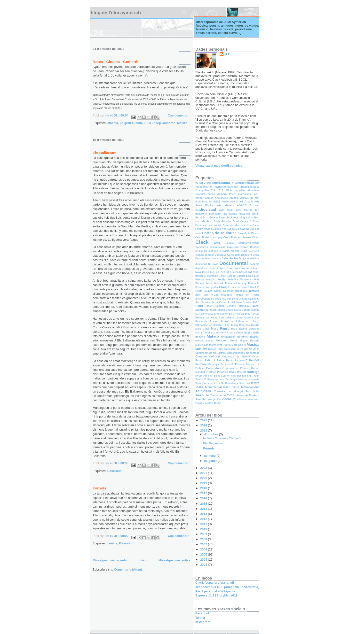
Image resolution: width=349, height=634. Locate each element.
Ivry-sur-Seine (230, 298)
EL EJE (210, 272)
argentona (201, 201)
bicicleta (232, 217)
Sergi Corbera (203, 383)
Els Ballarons (104, 153)
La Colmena (202, 313)
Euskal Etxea (245, 276)
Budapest (201, 225)
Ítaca (218, 298)
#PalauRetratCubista (245, 182)
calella (235, 229)
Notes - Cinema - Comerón (116, 62)
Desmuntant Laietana (208, 258)
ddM (237, 255)
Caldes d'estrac (222, 229)
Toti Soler (252, 391)
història (254, 290)
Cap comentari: (179, 115)
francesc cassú (239, 287)
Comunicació (218, 247)
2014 (204, 508)
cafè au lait (215, 225)
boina (249, 217)
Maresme (253, 328)
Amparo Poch (226, 194)
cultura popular (204, 255)
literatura (227, 321)
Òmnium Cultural (207, 356)
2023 (204, 430)
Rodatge (253, 372)
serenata (254, 379)
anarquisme (245, 194)
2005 (204, 554)
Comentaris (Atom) (128, 569)
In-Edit (215, 295)
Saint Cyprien (222, 375)
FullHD (254, 287)
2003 (204, 564)
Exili (256, 276)
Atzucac (254, 205)
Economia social (238, 268)
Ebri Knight (217, 268)
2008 (204, 539)
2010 (204, 529)
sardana (219, 379)
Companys (201, 247)
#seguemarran (203, 187)
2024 (204, 425)
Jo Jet (231, 302)
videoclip (228, 399)
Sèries (216, 383)
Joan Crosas (243, 302)
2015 (204, 503)
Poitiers (200, 368)
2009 (204, 534)
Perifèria (200, 364)
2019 (204, 483)
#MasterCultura (218, 183)
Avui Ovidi (226, 210)
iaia (206, 295)
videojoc (242, 399)
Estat (222, 276)
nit (246, 349)
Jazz (198, 302)
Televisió (203, 391)
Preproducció (215, 368)
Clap (217, 242)
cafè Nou (246, 225)
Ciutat (255, 237)
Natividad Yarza (233, 349)
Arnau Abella (229, 201)
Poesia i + (252, 364)
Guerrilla (228, 291)
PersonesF (227, 364)
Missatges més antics (174, 560)
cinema (112, 123)
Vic (219, 399)
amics (211, 194)
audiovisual (205, 209)
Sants (210, 379)
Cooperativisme (237, 247)
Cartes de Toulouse (219, 233)
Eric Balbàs (237, 272)
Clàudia (229, 243)
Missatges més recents (110, 560)
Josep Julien (217, 310)
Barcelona (215, 213)
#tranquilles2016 (205, 190)
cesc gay (217, 237)
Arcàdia (234, 198)
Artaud (249, 201)
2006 (204, 549)
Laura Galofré (244, 317)
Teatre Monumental (208, 387)
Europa (231, 276)
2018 (204, 488)
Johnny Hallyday (238, 306)
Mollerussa (201, 345)
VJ (206, 403)
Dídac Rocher (230, 258)
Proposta (222, 372)
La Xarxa (211, 317)
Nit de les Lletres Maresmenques (225, 353)
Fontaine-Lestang (235, 283)
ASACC (242, 205)
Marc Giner (202, 328)
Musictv (201, 349)
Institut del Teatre (247, 295)
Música (253, 344)
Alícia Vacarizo (235, 190)
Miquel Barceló (249, 340)
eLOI (227, 54)
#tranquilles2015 (249, 187)
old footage (252, 353)
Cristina (254, 247)
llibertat (217, 325)
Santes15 (200, 379)
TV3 (229, 395)
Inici (142, 560)
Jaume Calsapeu (249, 298)
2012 (204, 519)
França (224, 287)
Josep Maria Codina (238, 310)
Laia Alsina (226, 317)
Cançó (244, 228)
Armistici (214, 201)
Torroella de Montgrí (228, 391)
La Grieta (234, 313)
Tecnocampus (250, 387)
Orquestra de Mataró (236, 356)
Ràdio (232, 372)
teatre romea (231, 387)
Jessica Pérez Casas (214, 302)
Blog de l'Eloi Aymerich (116, 12)
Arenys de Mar (249, 198)
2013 (204, 514)
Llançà (255, 321)
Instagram (202, 622)
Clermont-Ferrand (248, 243)
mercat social (204, 340)
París (229, 360)
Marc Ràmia (220, 328)
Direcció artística (249, 258)
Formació (253, 283)
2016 (204, 498)
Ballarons (114, 471)
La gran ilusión (131, 123)
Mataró (182, 123)
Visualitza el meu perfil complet (218, 165)
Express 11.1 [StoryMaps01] (216, 595)
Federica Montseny (240, 279)
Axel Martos (244, 210)
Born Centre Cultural (246, 221)
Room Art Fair (204, 375)
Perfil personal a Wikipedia (215, 591)
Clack (202, 242)
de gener (211, 461)
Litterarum (242, 321)
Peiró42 (254, 360)
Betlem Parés (217, 217)
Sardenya (231, 379)
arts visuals (225, 205)
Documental (233, 263)
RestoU (241, 372)
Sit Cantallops (229, 383)
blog (242, 217)
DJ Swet (213, 264)
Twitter (200, 617)
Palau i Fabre (214, 360)
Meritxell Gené (226, 340)
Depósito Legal (250, 255)
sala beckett (238, 375)
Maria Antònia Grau (207, 332)
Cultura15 (220, 255)
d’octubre (211, 434)
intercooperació (204, 298)
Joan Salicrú (215, 306)
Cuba (244, 251)
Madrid (255, 325)
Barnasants (230, 213)
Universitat (240, 395)
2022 (204, 468)
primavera (232, 368)
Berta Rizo (201, 217)
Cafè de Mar (231, 225)
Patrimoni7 (241, 360)
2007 (204, 544)
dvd (206, 268)
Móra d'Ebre (238, 345)
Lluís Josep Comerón (159, 123)
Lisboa (214, 321)
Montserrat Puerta (219, 345)
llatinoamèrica (203, 325)
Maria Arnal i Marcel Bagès (236, 332)
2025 (204, 420)
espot (248, 272)
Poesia (239, 364)
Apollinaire (221, 198)
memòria (242, 336)
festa (209, 283)
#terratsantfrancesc (226, 187)
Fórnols (99, 488)
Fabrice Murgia (204, 279)
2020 (204, 478)
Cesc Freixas (203, 237)
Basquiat (244, 213)
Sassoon (243, 379)
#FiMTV (200, 182)
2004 (204, 559)
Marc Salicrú (239, 328)
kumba (255, 310)
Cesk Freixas (232, 237)
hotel (198, 295)
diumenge (201, 264)
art (241, 201)
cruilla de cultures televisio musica (217, 251)
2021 (204, 473)
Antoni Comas (204, 198)
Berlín (255, 213)
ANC (256, 194)
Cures (230, 255)
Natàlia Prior (215, 349)
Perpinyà (213, 364)
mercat (254, 336)
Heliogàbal (241, 291)
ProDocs (211, 372)
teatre (255, 383)
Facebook (202, 613)
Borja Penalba (222, 221)
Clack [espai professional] (214, 582)
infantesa (226, 295)
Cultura (253, 251)
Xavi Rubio (214, 403)
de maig (210, 455)
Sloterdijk (244, 383)
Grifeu (217, 291)
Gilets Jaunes (204, 291)
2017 (220, 190)
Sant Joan (253, 375)
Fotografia (212, 287)
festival (218, 283)
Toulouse (202, 395)
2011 (204, 524)
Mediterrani (228, 336)
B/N (257, 210)
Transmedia (218, 395)
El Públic (222, 272)
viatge (212, 399)
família (112, 543)
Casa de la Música (249, 233)
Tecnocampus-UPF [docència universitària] (227, 587)
